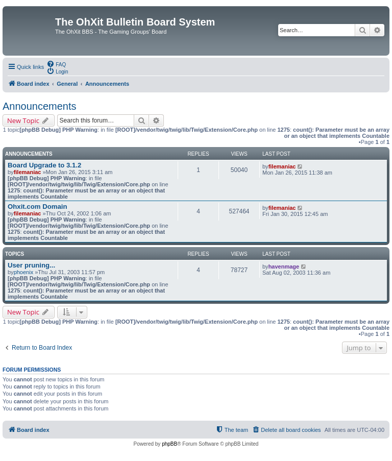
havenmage (284, 266)
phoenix (24, 272)
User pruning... (31, 265)
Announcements (40, 106)
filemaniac (27, 172)
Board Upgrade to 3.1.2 (44, 165)
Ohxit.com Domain (37, 206)
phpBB (169, 444)
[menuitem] (56, 63)
